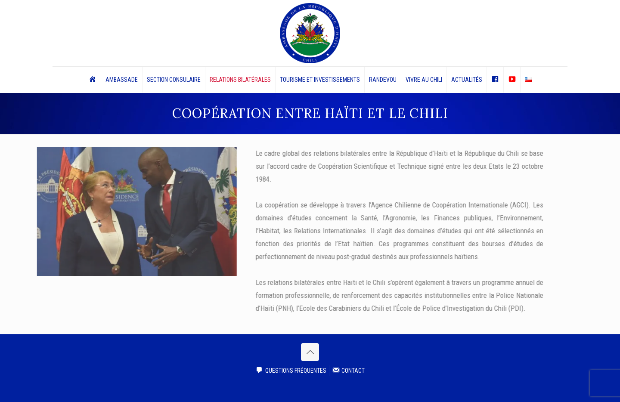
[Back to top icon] (310, 352)
